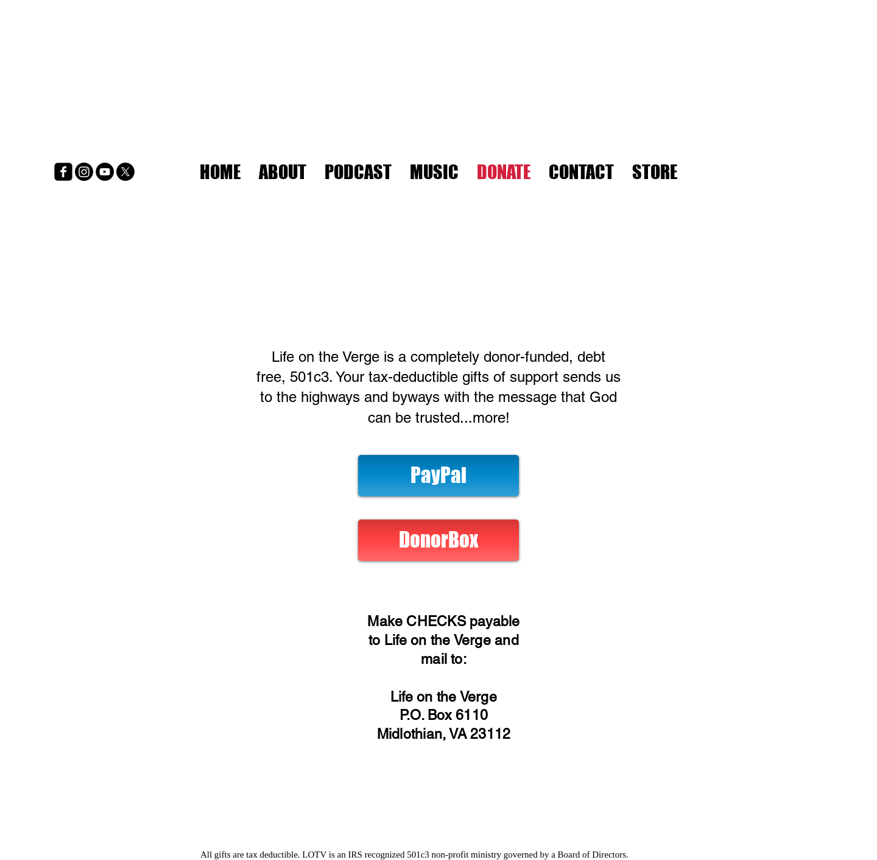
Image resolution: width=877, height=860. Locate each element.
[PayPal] (438, 475)
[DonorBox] (438, 540)
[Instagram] (84, 172)
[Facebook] (63, 172)
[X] (125, 172)
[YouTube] (105, 172)
